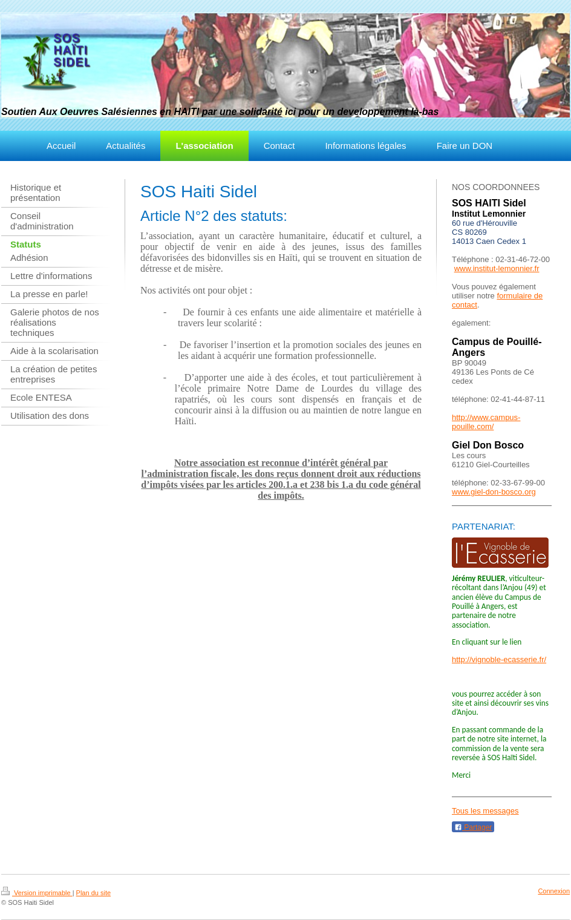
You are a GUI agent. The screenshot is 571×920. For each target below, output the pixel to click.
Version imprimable (37, 892)
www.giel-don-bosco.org (494, 491)
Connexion (554, 891)
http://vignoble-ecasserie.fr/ (499, 659)
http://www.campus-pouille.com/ (486, 422)
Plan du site (93, 892)
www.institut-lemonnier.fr (497, 268)
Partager (473, 827)
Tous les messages (485, 810)
